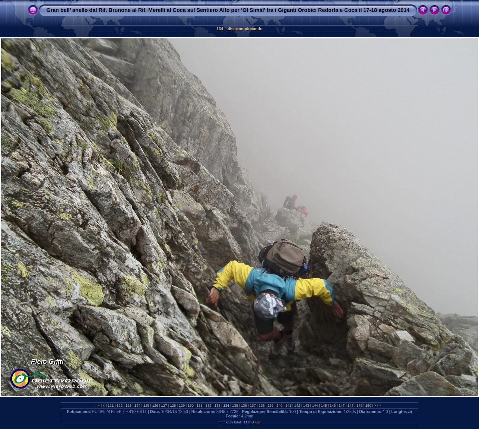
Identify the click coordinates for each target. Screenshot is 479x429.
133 (217, 405)
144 (315, 405)
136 (244, 405)
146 (333, 405)
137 (253, 405)
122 (119, 405)
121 (111, 405)
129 (181, 405)
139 (271, 405)
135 (235, 405)
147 (342, 405)
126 (155, 405)
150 (368, 405)
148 (350, 405)
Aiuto (256, 422)
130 (190, 405)
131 (199, 405)
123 (128, 405)
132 (208, 405)
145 (324, 405)
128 (173, 405)
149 (359, 405)
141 (288, 405)
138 (262, 405)
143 (306, 405)
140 (279, 405)
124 (137, 405)
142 (297, 405)
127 (164, 405)
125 (146, 405)
